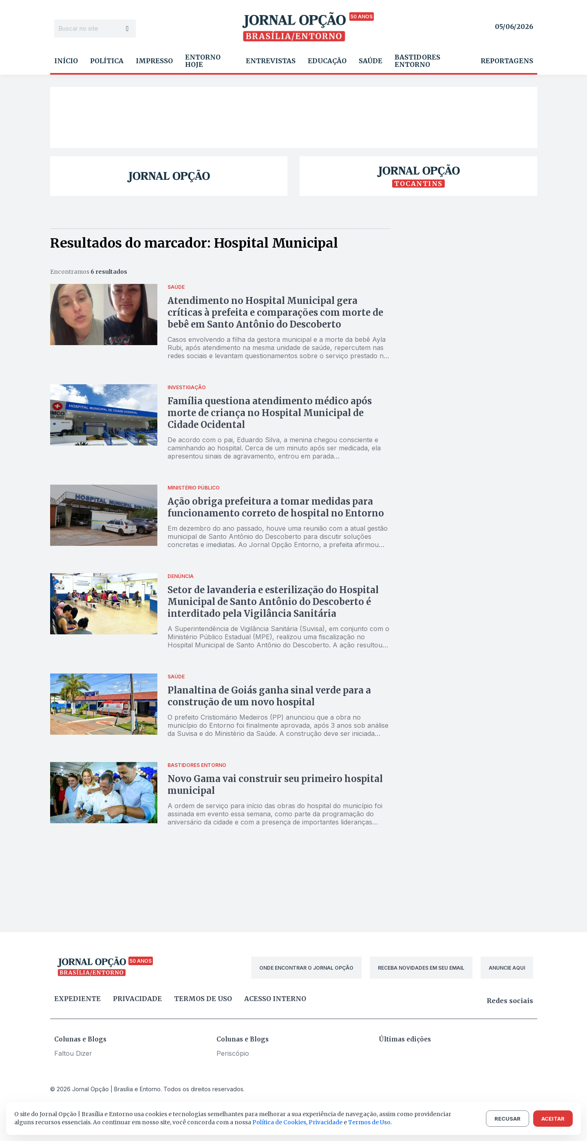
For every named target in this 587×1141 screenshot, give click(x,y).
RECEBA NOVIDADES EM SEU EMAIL (421, 968)
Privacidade (137, 998)
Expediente (77, 998)
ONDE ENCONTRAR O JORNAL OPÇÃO (306, 968)
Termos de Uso (369, 1122)
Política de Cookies (279, 1122)
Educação (327, 61)
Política (107, 61)
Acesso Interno (275, 998)
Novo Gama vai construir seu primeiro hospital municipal (275, 784)
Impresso (154, 61)
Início (66, 61)
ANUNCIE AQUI (507, 968)
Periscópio (232, 1053)
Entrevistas (271, 61)
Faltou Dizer (73, 1053)
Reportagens (507, 61)
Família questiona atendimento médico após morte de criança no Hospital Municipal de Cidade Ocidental (270, 412)
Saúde (370, 61)
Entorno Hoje (203, 60)
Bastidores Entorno (417, 60)
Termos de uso (203, 998)
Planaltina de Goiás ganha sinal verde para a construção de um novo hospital (269, 696)
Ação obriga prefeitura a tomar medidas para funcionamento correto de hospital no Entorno (276, 507)
